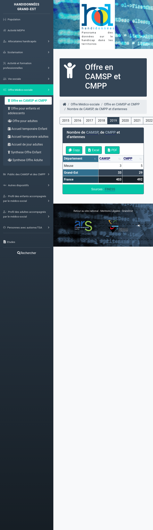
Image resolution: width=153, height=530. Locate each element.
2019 (113, 120)
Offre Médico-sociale (85, 104)
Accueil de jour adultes (25, 144)
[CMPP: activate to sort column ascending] (133, 159)
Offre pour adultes (23, 121)
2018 (101, 120)
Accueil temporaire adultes (28, 136)
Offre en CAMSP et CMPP (27, 100)
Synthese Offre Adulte (25, 160)
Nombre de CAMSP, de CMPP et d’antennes (97, 109)
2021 (137, 120)
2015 (65, 120)
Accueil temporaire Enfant (27, 129)
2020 (125, 120)
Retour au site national (85, 210)
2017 (89, 120)
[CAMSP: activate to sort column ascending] (110, 159)
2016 (77, 120)
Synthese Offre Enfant (24, 152)
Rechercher (26, 253)
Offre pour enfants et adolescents (24, 111)
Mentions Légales (110, 210)
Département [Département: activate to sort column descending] (73, 158)
